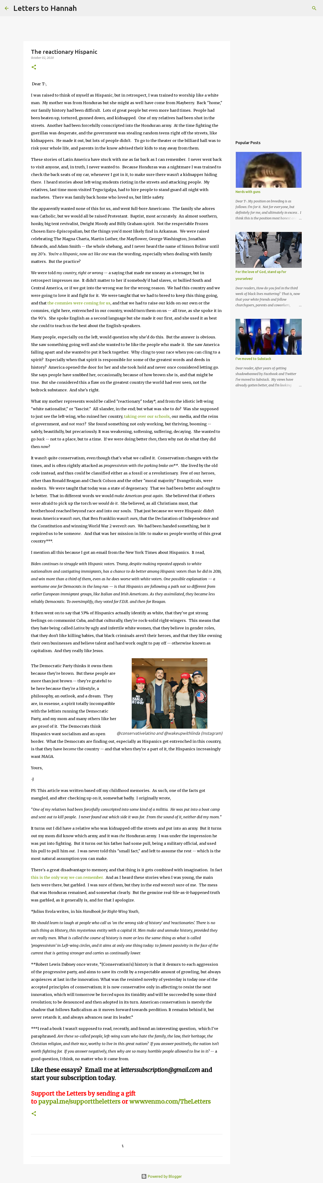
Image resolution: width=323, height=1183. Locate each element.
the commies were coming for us (79, 303)
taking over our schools (147, 416)
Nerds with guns (248, 192)
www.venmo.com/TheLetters (170, 1101)
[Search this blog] (294, 8)
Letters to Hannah (45, 8)
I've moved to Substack (253, 359)
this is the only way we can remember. (67, 877)
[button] (34, 67)
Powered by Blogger (161, 1176)
